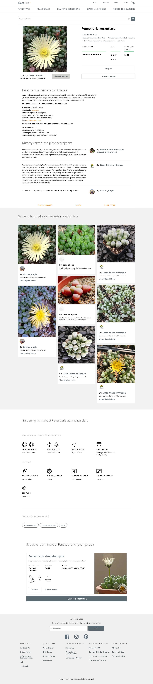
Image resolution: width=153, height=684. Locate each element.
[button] (129, 19)
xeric (39, 120)
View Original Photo (28, 281)
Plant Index (48, 648)
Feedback (24, 666)
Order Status (26, 652)
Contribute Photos (97, 660)
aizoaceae (35, 110)
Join (96, 628)
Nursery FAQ (95, 648)
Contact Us (25, 648)
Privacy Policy (118, 656)
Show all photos (61, 76)
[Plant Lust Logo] (24, 3)
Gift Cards (47, 652)
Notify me (108, 69)
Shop (95, 3)
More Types (109, 205)
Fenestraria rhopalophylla (46, 556)
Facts (78, 205)
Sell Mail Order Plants (99, 652)
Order (106, 3)
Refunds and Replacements (26, 657)
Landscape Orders (74, 658)
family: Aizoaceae (49, 525)
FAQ (21, 662)
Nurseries (47, 660)
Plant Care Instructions (71, 653)
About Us (116, 648)
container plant (31, 120)
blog (126, 3)
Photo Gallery (45, 205)
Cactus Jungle (30, 274)
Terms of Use (118, 652)
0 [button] (133, 2)
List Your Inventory (98, 656)
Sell (116, 3)
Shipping (70, 648)
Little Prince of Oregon (74, 373)
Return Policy (49, 656)
